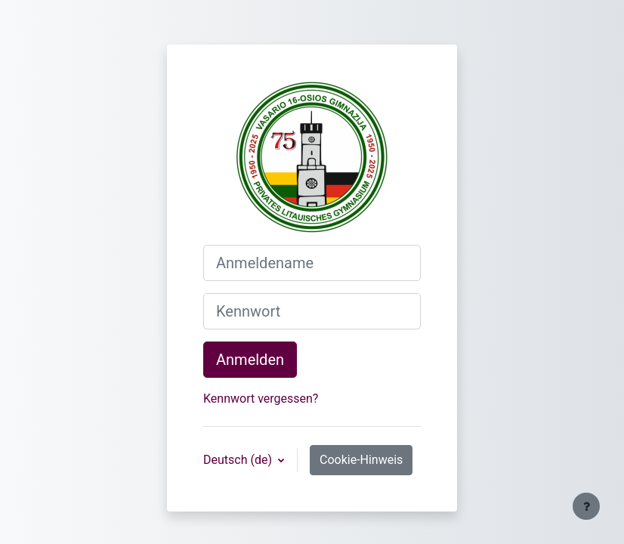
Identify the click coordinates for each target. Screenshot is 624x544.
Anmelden (250, 360)
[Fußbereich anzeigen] (586, 506)
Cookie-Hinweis (361, 460)
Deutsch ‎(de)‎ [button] (239, 460)
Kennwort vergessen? (260, 398)
